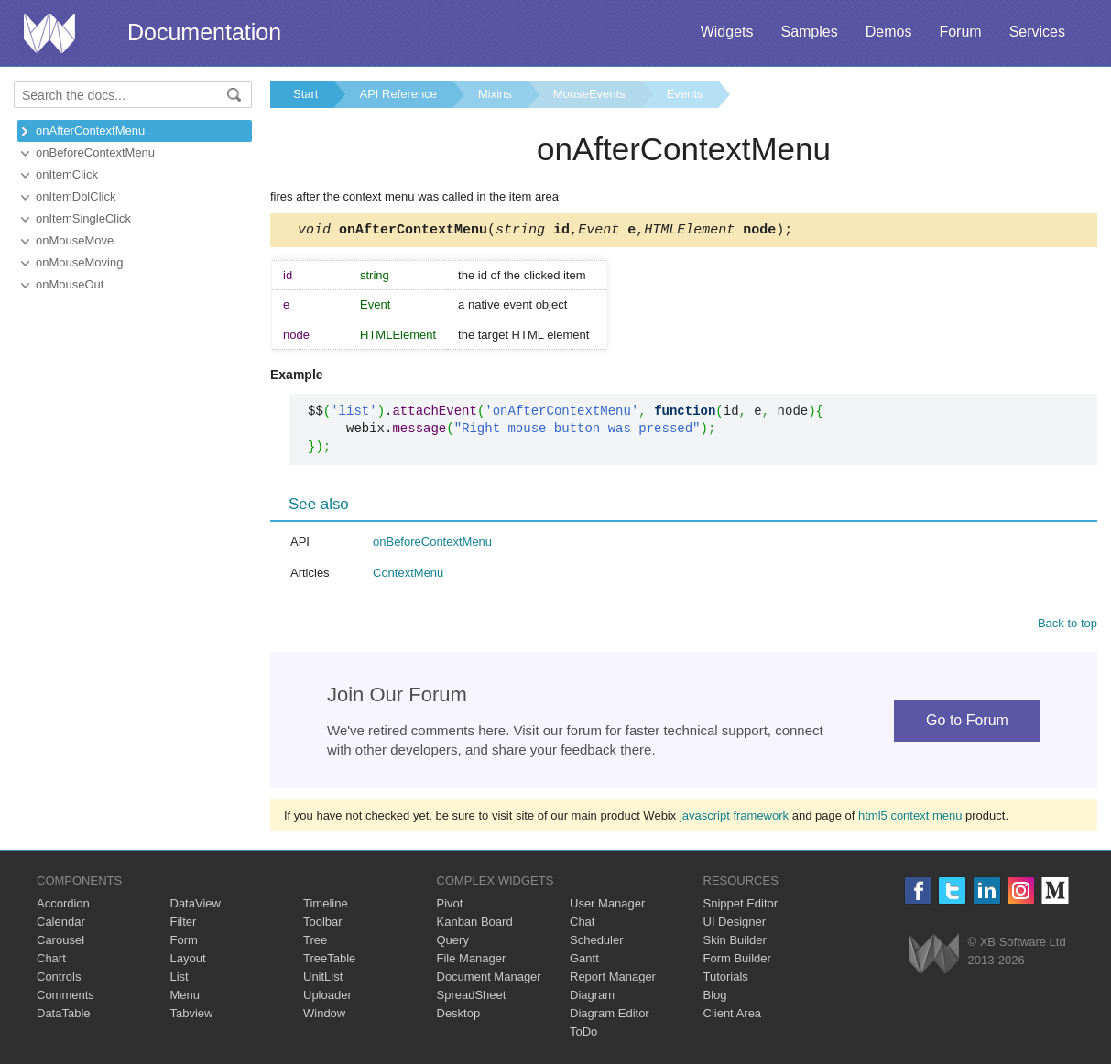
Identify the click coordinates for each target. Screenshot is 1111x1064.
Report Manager (613, 979)
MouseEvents (589, 94)
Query (453, 943)
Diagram (592, 997)
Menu (185, 997)
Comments (65, 997)
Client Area (732, 1016)
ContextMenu (408, 575)
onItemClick (67, 174)
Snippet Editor (741, 906)
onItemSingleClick (83, 218)
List (179, 979)
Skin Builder (735, 943)
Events (685, 94)
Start (305, 94)
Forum (960, 31)
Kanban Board (475, 924)
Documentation (204, 32)
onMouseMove (75, 240)
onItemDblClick (75, 196)
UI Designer (735, 924)
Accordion (63, 906)
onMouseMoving (79, 262)
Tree (315, 943)
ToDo (583, 1034)
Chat (582, 924)
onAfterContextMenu (90, 130)
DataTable (64, 1016)
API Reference (398, 94)
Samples (808, 31)
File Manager (471, 961)
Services (1037, 31)
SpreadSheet (471, 997)
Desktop (459, 1016)
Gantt (584, 961)
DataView (195, 906)
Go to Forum (967, 723)
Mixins (495, 94)
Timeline (325, 906)
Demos (889, 31)
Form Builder (737, 961)
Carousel (60, 943)
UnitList (323, 979)
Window (324, 1016)
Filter (183, 924)
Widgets (727, 31)
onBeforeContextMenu (95, 152)
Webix (934, 956)
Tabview (191, 1016)
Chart (51, 961)
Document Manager (489, 979)
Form (184, 943)
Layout (188, 961)
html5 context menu (910, 818)
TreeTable (329, 961)
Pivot (450, 906)
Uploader (327, 997)
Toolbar (323, 924)
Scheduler (597, 943)
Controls (59, 979)
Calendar (61, 924)
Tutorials (725, 979)
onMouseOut (69, 284)
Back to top (1067, 626)
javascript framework (734, 818)
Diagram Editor (609, 1016)
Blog (715, 997)
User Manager (607, 906)
